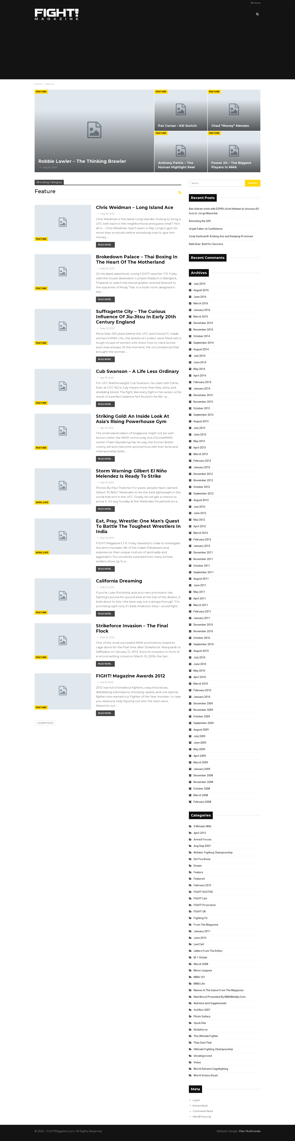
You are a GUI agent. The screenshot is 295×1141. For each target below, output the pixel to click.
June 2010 (199, 664)
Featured (199, 878)
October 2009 (201, 716)
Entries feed (200, 1105)
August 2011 (201, 578)
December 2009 (203, 703)
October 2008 (201, 788)
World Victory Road (206, 1075)
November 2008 (203, 782)
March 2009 (200, 762)
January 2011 (201, 618)
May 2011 (199, 591)
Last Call (199, 944)
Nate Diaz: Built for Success (206, 244)
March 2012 (200, 532)
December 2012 (203, 473)
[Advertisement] (147, 50)
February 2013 (202, 460)
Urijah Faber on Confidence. (206, 228)
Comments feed (203, 1111)
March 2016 (200, 303)
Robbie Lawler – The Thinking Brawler (82, 161)
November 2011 (203, 559)
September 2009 (203, 723)
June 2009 (199, 742)
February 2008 (202, 801)
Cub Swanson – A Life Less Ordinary (137, 371)
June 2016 (199, 296)
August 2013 (201, 421)
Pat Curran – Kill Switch (177, 126)
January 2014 (201, 388)
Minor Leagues (203, 970)
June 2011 (199, 585)
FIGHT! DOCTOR (203, 891)
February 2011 (202, 611)
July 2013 (199, 427)
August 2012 (201, 500)
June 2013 (199, 434)
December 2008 (203, 775)
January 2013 (201, 467)
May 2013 (199, 441)
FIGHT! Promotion (205, 905)
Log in (196, 1100)
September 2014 (203, 342)
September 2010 (203, 644)
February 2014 (202, 382)
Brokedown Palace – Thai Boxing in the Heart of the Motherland (136, 259)
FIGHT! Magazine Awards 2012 (130, 676)
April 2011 (199, 598)
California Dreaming (119, 581)
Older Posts (45, 723)
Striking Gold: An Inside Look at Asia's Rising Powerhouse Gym (132, 419)
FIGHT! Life (200, 898)
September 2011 (203, 572)
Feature (41, 91)
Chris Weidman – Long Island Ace (134, 207)
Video (197, 1062)
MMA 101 (199, 977)
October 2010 (201, 637)
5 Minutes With (202, 826)
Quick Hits (200, 1023)
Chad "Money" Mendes (230, 126)
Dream (198, 865)
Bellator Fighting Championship (213, 852)
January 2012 (201, 545)
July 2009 (199, 736)
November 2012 (203, 480)
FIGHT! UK (200, 911)
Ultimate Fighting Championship (213, 1049)
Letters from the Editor (208, 950)
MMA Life (199, 983)
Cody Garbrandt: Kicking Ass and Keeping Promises (221, 236)
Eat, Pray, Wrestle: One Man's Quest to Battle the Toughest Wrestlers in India (138, 526)
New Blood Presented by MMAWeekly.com (220, 996)
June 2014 (199, 362)
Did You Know (202, 859)
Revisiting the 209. (200, 221)
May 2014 (199, 368)
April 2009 (199, 755)
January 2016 (201, 309)
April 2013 (42, 502)
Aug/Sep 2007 (202, 845)
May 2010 (199, 670)
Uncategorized (203, 1055)
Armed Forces (202, 839)
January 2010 (201, 696)
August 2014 (201, 349)
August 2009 (201, 729)
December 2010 (203, 624)
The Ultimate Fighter (206, 1036)
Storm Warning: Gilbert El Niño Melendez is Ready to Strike (131, 473)
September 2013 (203, 414)
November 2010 (203, 631)
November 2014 (203, 329)
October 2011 (201, 565)
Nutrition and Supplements (210, 1003)
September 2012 (203, 493)
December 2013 (203, 395)
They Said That (202, 1042)
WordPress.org (202, 1116)
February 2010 (202, 690)
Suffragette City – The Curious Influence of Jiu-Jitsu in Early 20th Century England (136, 317)
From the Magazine (206, 924)
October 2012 (201, 486)
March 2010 (200, 683)
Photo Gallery (202, 1016)
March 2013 (200, 454)
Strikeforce (201, 1029)
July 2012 (199, 506)
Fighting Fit (200, 918)
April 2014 (199, 375)
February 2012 (202, 539)
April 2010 (199, 677)
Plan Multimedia (249, 1131)
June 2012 (199, 513)
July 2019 (199, 283)
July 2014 (199, 355)
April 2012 (199, 526)
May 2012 (199, 519)
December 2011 (203, 552)
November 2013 (203, 401)
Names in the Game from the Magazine (218, 990)
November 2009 (203, 709)
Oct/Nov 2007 (202, 1009)
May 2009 (199, 749)
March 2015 (200, 316)
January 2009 (201, 769)
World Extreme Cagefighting (211, 1068)
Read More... (105, 244)
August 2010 (201, 650)
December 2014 (203, 322)
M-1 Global (200, 957)
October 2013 (201, 408)
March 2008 (200, 795)
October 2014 (201, 336)
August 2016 (201, 290)
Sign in (255, 3)
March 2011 (200, 605)
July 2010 (199, 657)
